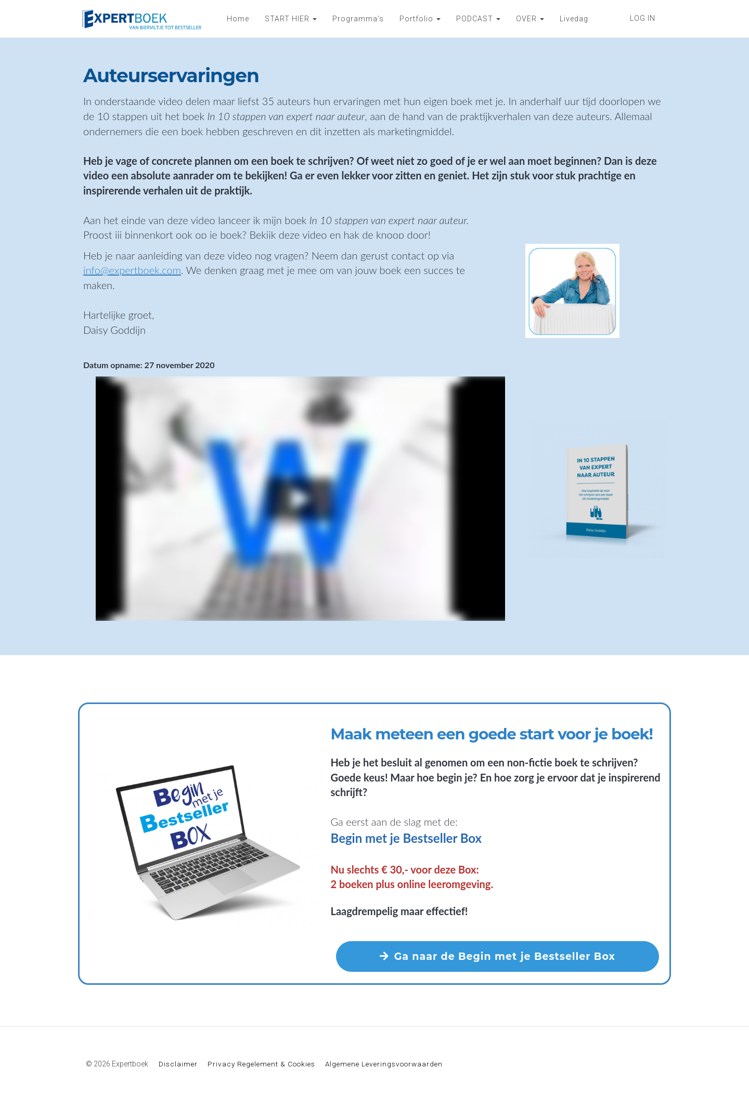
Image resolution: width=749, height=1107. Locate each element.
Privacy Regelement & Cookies (261, 1064)
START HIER (291, 19)
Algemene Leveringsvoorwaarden (384, 1064)
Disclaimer (178, 1064)
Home (238, 19)
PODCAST (478, 19)
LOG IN (642, 18)
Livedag (574, 19)
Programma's (358, 19)
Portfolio (420, 19)
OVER (530, 19)
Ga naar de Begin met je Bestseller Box (497, 956)
